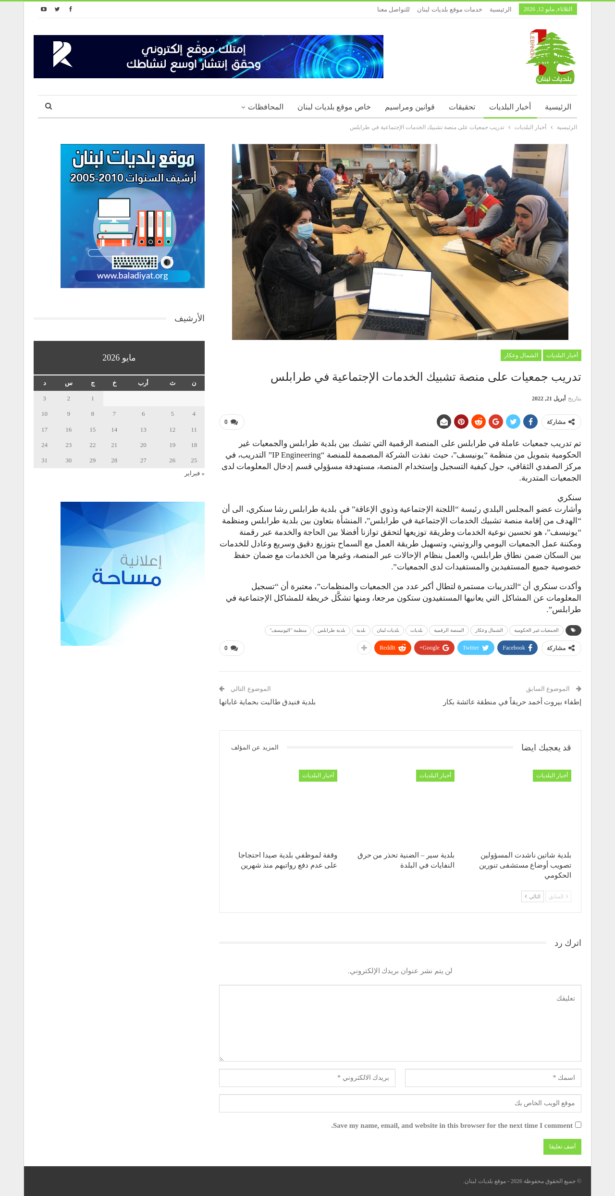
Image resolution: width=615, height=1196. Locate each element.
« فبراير (194, 473)
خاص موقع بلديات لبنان (334, 107)
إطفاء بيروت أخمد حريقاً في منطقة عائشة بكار (512, 702)
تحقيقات (462, 107)
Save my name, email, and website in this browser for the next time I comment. (452, 1125)
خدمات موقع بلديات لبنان (449, 9)
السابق (558, 896)
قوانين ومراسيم (410, 107)
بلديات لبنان (388, 630)
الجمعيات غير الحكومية (536, 630)
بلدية (361, 630)
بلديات (416, 630)
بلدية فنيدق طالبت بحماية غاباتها (267, 702)
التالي (533, 896)
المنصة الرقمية (449, 630)
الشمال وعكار (521, 355)
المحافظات (265, 107)
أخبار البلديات (510, 107)
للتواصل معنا (393, 9)
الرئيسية (501, 9)
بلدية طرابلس (331, 630)
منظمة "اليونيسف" (288, 630)
